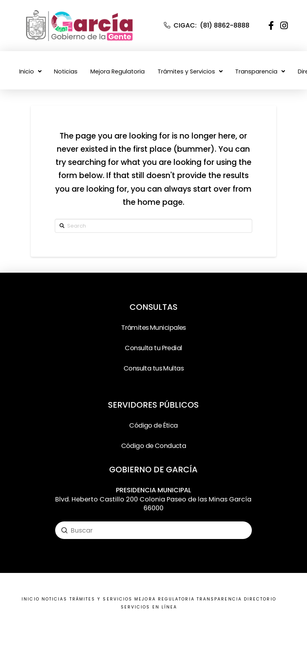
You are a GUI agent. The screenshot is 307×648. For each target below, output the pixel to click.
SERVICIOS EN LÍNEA (149, 607)
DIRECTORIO (260, 599)
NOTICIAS (55, 599)
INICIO (30, 599)
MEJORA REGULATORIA (164, 599)
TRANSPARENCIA (219, 599)
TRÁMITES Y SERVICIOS (101, 599)
